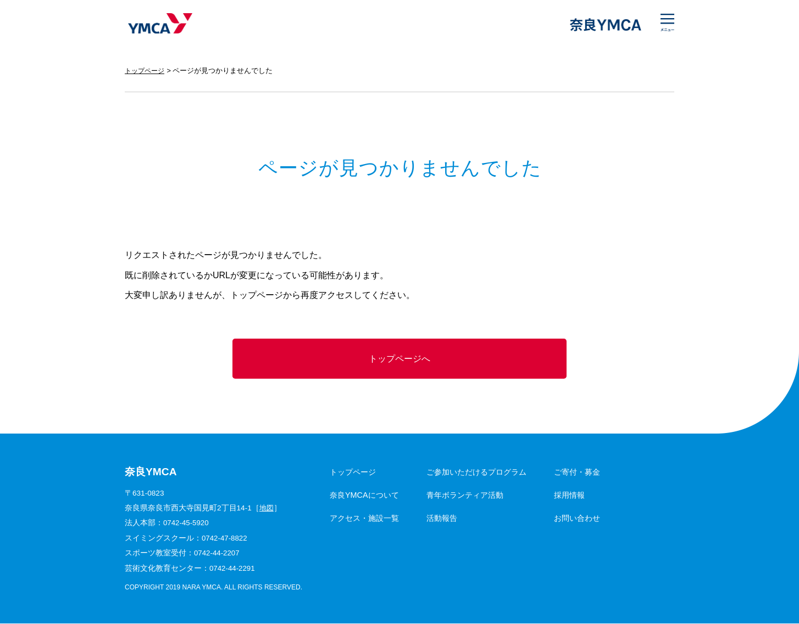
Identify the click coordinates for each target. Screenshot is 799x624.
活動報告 (441, 518)
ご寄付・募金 (577, 473)
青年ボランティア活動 (464, 496)
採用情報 (569, 496)
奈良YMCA (159, 25)
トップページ (146, 70)
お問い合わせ (577, 518)
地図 (267, 509)
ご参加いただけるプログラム (476, 473)
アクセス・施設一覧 (364, 518)
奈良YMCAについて (364, 496)
